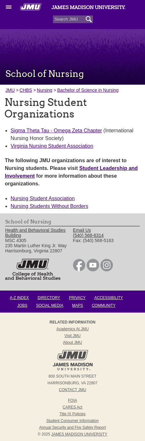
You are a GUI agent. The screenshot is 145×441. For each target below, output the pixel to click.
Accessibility (108, 298)
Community (103, 305)
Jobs (22, 305)
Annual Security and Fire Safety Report (72, 427)
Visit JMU (72, 335)
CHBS (26, 90)
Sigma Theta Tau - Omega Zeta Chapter (56, 130)
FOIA (72, 400)
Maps (77, 305)
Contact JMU (72, 390)
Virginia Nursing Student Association (52, 146)
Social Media (50, 305)
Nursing (44, 90)
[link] (79, 269)
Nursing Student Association (43, 198)
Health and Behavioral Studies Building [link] (35, 233)
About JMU (72, 342)
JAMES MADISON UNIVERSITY (79, 434)
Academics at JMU (72, 329)
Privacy (77, 298)
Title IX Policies (72, 414)
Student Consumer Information (72, 420)
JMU (10, 90)
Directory (49, 298)
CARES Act (72, 407)
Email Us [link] (82, 230)
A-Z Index (19, 298)
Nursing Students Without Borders (49, 206)
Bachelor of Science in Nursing (87, 90)
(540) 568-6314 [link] (88, 235)
